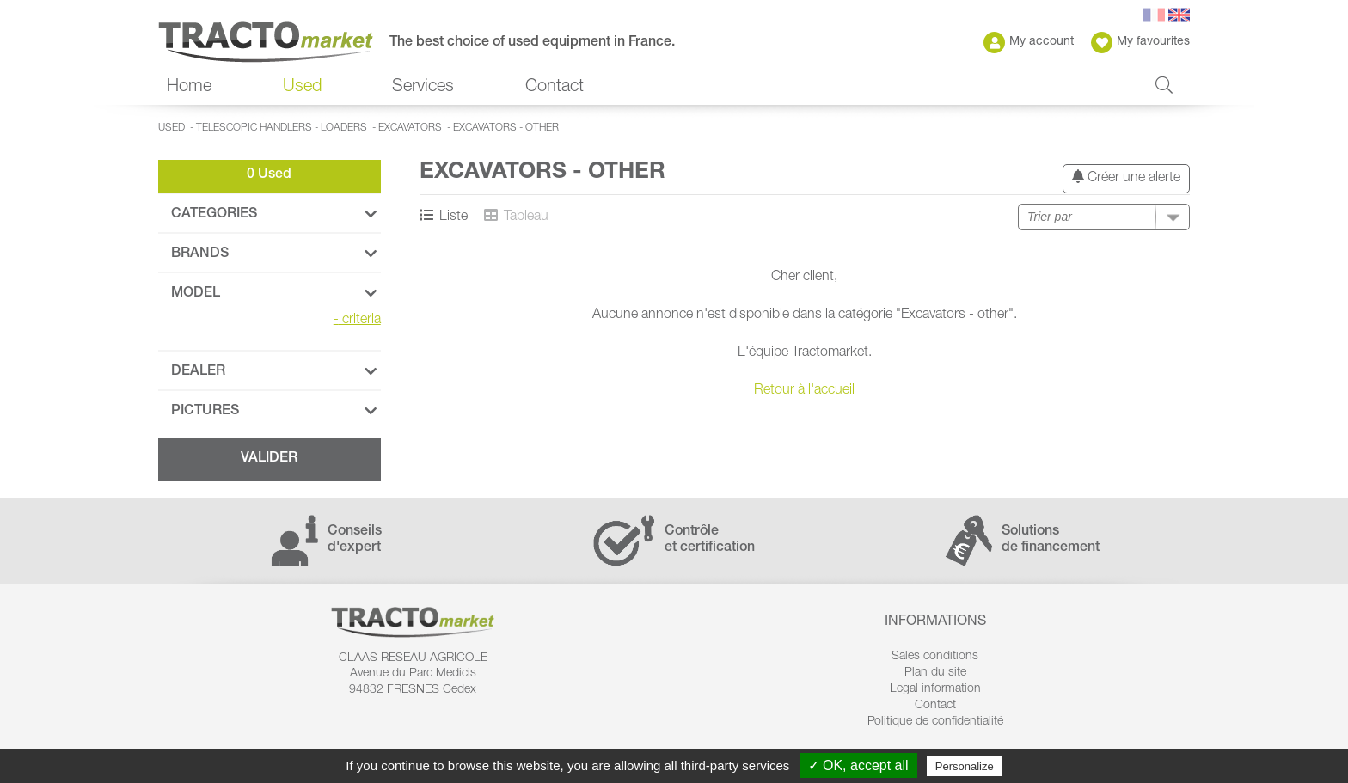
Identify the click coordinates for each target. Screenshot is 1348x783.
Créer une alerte (1126, 177)
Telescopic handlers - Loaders (281, 128)
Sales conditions (935, 657)
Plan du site (935, 673)
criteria (357, 320)
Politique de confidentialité (935, 722)
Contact (554, 87)
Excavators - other (506, 128)
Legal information (935, 689)
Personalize (964, 766)
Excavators (410, 128)
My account (1028, 42)
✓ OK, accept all (858, 765)
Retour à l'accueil (804, 391)
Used (302, 87)
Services (423, 87)
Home (189, 87)
